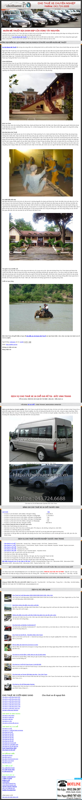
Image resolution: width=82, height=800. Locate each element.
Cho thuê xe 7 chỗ (7, 730)
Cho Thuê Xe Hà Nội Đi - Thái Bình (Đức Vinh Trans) (27, 635)
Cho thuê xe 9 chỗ (7, 732)
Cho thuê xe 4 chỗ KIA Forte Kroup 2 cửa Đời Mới (26, 664)
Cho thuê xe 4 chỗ (7, 728)
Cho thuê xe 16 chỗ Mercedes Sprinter (23, 684)
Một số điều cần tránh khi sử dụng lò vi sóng (25, 644)
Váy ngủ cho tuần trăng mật (10, 797)
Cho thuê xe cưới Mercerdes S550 (11, 697)
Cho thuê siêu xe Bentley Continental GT (24, 625)
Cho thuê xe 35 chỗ (8, 737)
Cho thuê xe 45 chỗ (8, 739)
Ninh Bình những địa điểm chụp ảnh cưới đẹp (25, 605)
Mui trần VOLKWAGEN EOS (10, 759)
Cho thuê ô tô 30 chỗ (8, 750)
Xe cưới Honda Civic (7, 771)
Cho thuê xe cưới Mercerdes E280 (11, 702)
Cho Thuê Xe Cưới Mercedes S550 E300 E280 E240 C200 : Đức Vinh (32, 595)
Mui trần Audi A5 (7, 757)
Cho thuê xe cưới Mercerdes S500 (11, 699)
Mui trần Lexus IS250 (8, 760)
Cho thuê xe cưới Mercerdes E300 (11, 701)
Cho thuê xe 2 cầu (7, 721)
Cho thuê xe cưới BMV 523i (10, 744)
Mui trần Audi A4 (7, 762)
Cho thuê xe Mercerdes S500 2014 (10, 710)
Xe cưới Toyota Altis (8, 769)
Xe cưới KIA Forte (8, 768)
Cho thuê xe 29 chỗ (8, 735)
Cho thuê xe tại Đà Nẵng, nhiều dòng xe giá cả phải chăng (29, 654)
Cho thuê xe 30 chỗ (8, 741)
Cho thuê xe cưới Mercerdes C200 (11, 706)
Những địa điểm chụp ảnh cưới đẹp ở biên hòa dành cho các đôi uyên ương (34, 615)
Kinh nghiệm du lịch (11, 344)
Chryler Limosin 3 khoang (9, 786)
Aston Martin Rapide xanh (9, 785)
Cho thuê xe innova (17, 730)
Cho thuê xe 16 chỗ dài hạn (10, 746)
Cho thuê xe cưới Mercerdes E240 (11, 704)
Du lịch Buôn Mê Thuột (9, 47)
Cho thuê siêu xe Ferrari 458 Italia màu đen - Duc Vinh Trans (29, 674)
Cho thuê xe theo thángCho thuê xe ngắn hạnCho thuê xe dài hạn (8, 717)
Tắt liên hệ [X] (78, 778)
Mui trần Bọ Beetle (7, 755)
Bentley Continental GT (9, 776)
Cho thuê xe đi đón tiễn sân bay (10, 723)
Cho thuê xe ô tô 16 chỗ (9, 743)
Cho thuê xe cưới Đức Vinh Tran (11, 708)
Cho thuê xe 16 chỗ (8, 734)
